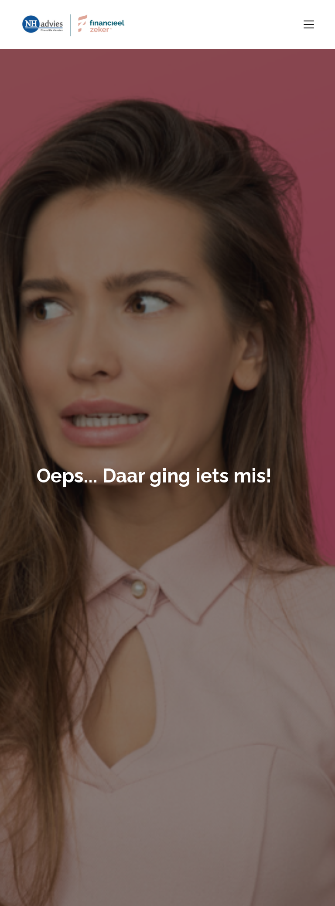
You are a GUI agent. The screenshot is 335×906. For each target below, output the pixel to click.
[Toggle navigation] (309, 24)
